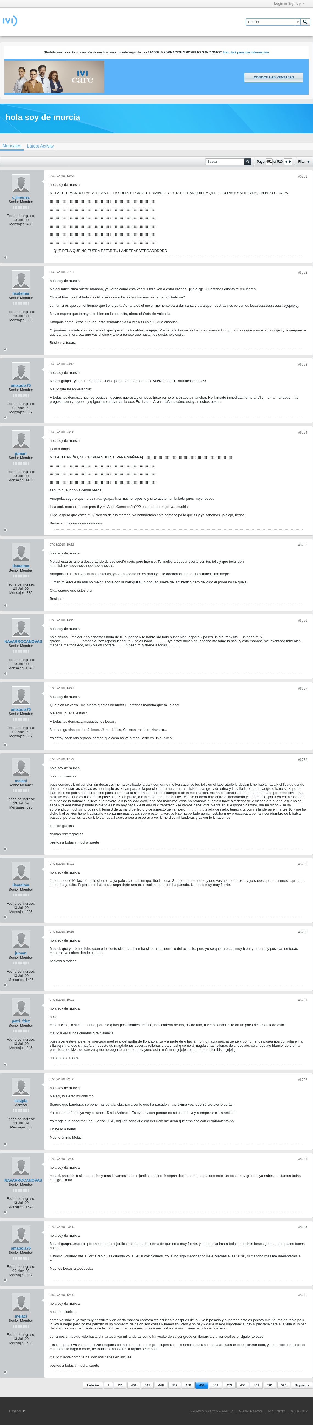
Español (17, 1411)
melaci (21, 781)
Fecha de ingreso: (21, 216)
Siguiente (302, 1385)
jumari (21, 453)
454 (242, 1385)
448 (161, 1385)
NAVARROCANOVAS (23, 641)
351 (120, 1385)
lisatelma (21, 293)
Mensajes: (17, 224)
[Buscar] (273, 22)
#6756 (302, 620)
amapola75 (21, 385)
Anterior (92, 1385)
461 (256, 1385)
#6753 (302, 364)
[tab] (40, 146)
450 (188, 1385)
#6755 (302, 545)
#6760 (302, 932)
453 (229, 1385)
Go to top (299, 1411)
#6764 (302, 1227)
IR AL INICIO (276, 1411)
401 (133, 1385)
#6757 (302, 688)
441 (147, 1385)
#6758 (302, 760)
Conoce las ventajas (274, 77)
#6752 (302, 272)
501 (270, 1385)
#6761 (302, 1000)
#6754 (302, 432)
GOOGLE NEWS (250, 1411)
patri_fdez (21, 1021)
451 (202, 1385)
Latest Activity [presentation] (40, 146)
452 (215, 1385)
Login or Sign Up (289, 4)
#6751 (302, 176)
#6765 (302, 1295)
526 (283, 1385)
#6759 (302, 864)
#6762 (302, 1080)
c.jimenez (20, 197)
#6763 (302, 1159)
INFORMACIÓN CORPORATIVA (211, 1411)
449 (174, 1385)
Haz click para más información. (246, 52)
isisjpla (20, 1100)
